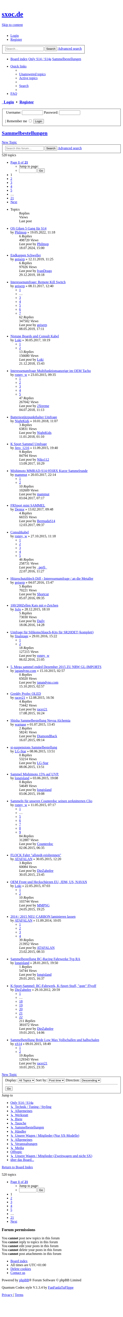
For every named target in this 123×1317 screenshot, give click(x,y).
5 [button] (11, 190)
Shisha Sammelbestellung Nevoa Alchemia (40, 720)
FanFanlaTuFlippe (61, 1287)
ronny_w (21, 375)
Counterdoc (45, 844)
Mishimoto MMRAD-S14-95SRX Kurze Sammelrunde (49, 471)
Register (26, 102)
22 (21, 1017)
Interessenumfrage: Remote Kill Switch (38, 282)
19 (21, 1005)
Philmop (21, 232)
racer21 (20, 697)
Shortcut (43, 594)
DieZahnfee (45, 871)
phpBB (24, 1280)
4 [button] (11, 186)
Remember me (19, 121)
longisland (22, 778)
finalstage (21, 636)
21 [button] (12, 198)
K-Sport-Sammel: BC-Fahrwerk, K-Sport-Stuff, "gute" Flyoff (53, 986)
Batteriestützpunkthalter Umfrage (33, 417)
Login (8, 102)
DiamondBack (47, 736)
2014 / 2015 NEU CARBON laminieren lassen (43, 916)
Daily (41, 621)
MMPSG (43, 905)
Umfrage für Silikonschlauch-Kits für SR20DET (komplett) (51, 632)
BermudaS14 (46, 521)
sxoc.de (12, 14)
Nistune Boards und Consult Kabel (34, 336)
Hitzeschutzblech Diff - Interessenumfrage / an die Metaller (51, 578)
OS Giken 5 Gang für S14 (28, 228)
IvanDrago (44, 271)
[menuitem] (14, 35)
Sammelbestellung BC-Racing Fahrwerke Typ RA (45, 959)
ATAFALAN (23, 859)
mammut (21, 475)
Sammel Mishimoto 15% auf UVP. (34, 774)
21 (21, 1013)
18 (21, 1001)
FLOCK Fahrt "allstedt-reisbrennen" (35, 855)
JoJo (18, 609)
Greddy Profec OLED (25, 694)
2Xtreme (43, 406)
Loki (18, 340)
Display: (20, 1080)
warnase (20, 724)
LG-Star (20, 751)
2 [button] (11, 178)
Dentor (19, 509)
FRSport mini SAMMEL (27, 505)
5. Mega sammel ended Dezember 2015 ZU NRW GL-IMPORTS (55, 667)
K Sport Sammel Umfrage (28, 444)
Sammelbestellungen (25, 133)
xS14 (18, 1044)
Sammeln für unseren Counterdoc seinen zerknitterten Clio (51, 801)
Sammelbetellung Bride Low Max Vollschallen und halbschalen (54, 1040)
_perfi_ (42, 567)
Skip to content (12, 25)
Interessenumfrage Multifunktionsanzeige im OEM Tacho (50, 371)
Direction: (83, 1080)
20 (21, 1009)
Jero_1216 (22, 448)
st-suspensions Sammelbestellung (33, 747)
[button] (19, 162)
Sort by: (50, 1080)
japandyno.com (25, 671)
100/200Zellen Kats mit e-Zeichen (34, 605)
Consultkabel (19, 532)
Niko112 (43, 459)
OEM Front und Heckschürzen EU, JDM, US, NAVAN (48, 882)
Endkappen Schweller (25, 255)
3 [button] (11, 182)
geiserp (20, 259)
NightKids (22, 421)
